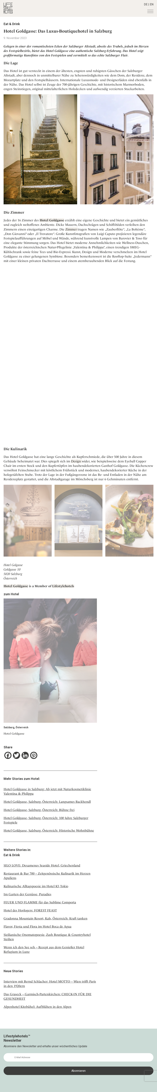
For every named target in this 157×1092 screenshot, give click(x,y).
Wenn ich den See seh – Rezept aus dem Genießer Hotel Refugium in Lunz (44, 949)
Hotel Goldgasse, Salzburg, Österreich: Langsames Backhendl (47, 802)
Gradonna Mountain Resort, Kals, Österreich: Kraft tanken (45, 918)
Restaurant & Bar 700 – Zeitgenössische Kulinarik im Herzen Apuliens (47, 876)
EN (151, 4)
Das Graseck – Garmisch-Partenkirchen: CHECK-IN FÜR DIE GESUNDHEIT (48, 996)
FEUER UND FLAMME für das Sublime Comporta (40, 902)
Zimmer (71, 229)
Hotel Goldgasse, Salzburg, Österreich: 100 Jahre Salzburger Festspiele (46, 820)
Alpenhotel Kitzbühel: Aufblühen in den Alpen (37, 1007)
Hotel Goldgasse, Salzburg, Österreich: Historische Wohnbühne (49, 830)
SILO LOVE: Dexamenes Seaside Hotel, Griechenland (42, 865)
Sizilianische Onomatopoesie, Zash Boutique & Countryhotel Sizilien (47, 937)
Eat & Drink (12, 24)
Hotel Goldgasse (52, 220)
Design (76, 461)
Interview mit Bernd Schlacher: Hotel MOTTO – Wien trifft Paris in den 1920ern (50, 984)
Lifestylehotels (63, 586)
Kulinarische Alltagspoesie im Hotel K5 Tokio (36, 886)
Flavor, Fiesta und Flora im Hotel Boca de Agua (37, 926)
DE (145, 4)
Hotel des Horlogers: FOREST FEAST (30, 910)
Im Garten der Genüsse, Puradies (27, 894)
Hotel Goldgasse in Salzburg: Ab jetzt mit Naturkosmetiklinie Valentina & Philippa (47, 791)
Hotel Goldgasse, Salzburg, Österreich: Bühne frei (39, 810)
